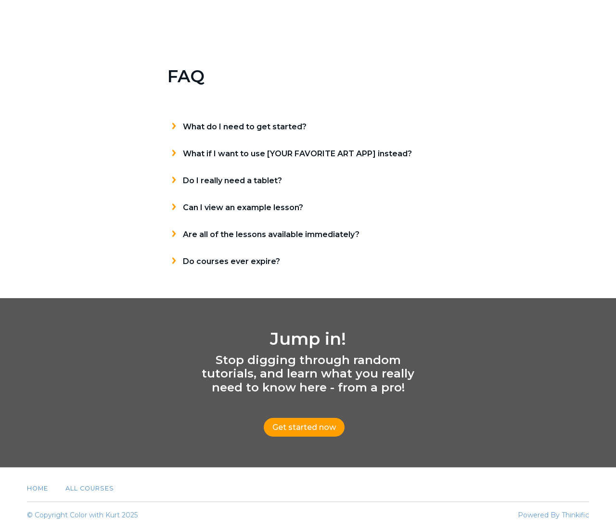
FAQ (537, 18)
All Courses (444, 18)
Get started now (304, 427)
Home (37, 488)
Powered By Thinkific (553, 515)
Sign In (575, 18)
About (499, 18)
